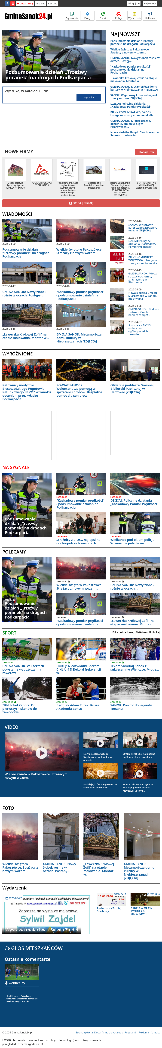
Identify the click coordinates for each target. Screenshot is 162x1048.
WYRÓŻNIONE (17, 354)
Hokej (130, 632)
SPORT (9, 633)
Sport (103, 16)
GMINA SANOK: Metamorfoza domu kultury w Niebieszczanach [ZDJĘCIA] (134, 88)
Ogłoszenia (72, 16)
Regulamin (131, 1032)
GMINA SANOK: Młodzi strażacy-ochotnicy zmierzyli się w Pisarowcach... (131, 124)
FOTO (8, 808)
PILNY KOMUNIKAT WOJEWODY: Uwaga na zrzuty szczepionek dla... (133, 113)
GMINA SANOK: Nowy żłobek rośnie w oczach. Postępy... (135, 59)
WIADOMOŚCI (17, 214)
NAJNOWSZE (125, 34)
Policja (119, 16)
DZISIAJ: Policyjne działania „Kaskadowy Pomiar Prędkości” (130, 105)
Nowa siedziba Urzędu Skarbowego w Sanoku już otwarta (134, 134)
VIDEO (11, 727)
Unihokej (154, 632)
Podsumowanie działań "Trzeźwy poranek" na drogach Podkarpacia (132, 42)
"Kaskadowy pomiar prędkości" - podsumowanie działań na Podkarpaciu (131, 69)
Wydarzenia (134, 16)
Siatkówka (142, 632)
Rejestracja (150, 3)
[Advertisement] (28, 435)
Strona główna (84, 1032)
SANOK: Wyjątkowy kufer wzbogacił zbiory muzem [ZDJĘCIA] (133, 96)
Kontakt (52, 3)
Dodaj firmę (25, 3)
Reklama (40, 3)
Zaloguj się (134, 3)
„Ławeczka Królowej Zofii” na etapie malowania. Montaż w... (133, 79)
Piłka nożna (119, 632)
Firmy (87, 16)
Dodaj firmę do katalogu (108, 1032)
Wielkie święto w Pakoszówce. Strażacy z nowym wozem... (129, 51)
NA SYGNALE (16, 467)
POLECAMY (14, 552)
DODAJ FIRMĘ (81, 203)
